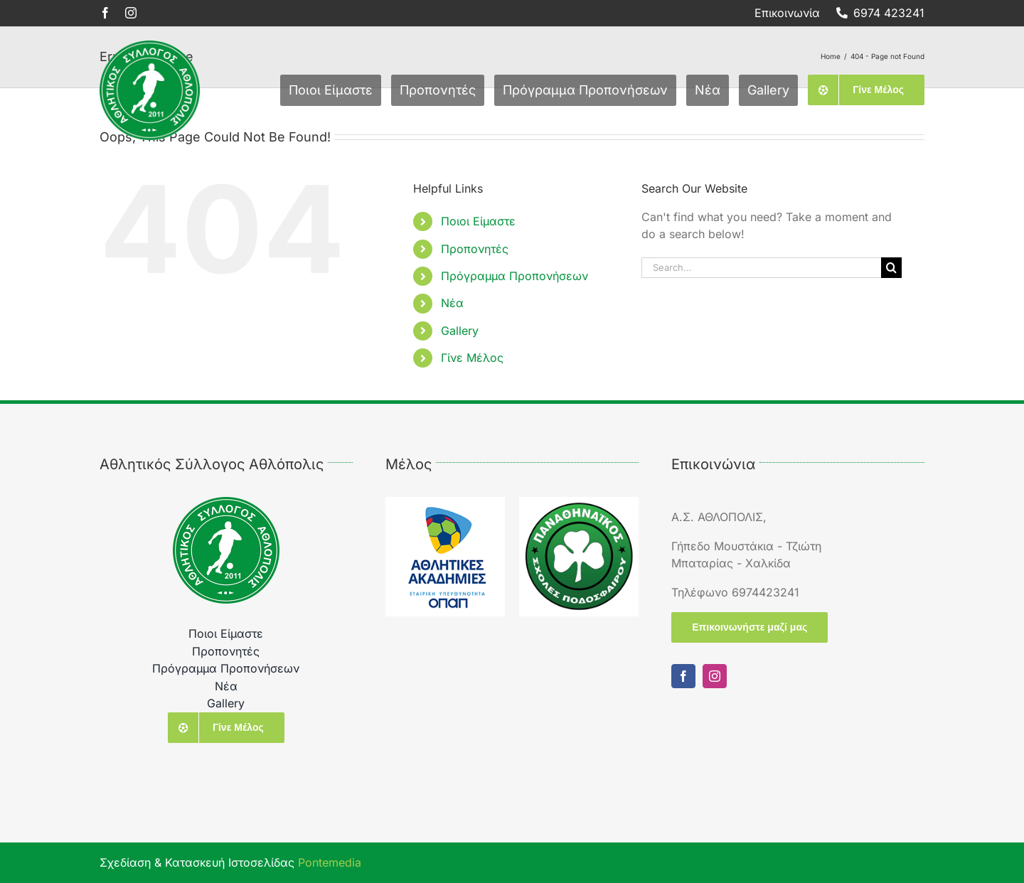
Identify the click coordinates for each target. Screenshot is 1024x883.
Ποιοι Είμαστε (478, 221)
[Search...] (761, 267)
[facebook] (105, 12)
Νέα (452, 303)
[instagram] (131, 12)
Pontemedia (329, 862)
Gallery (460, 330)
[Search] (891, 267)
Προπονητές (474, 249)
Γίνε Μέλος (472, 357)
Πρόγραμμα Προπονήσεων (514, 276)
